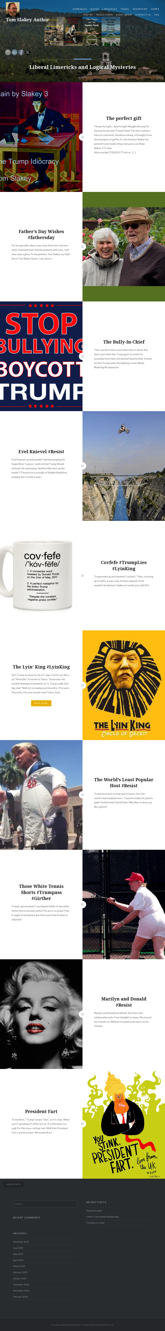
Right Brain (124, 14)
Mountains (140, 9)
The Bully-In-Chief (95, 1222)
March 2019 (19, 1266)
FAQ (156, 14)
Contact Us (143, 14)
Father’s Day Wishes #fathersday (102, 1216)
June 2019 (18, 1248)
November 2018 (21, 1290)
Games (155, 9)
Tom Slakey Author (27, 20)
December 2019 (21, 1241)
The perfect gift (94, 1210)
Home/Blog (80, 9)
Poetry (88, 14)
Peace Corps (104, 14)
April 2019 (18, 1260)
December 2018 (21, 1284)
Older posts (13, 1184)
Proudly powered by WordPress (65, 1325)
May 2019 (18, 1254)
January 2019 (19, 1278)
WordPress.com (106, 1325)
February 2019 (20, 1272)
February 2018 (20, 1296)
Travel (124, 9)
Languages (110, 9)
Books (95, 9)
